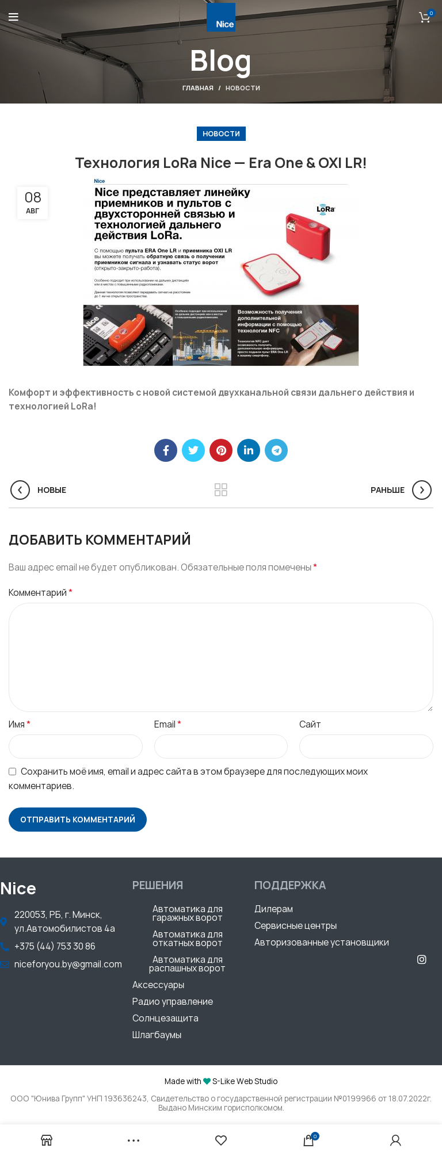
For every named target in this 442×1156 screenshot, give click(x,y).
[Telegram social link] (276, 450)
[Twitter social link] (193, 450)
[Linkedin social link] (248, 450)
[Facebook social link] (165, 450)
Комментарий (41, 592)
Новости (243, 87)
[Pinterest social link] (221, 450)
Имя (20, 724)
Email (167, 724)
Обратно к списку (221, 490)
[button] (187, 915)
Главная (198, 87)
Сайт (310, 724)
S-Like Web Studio (244, 1081)
